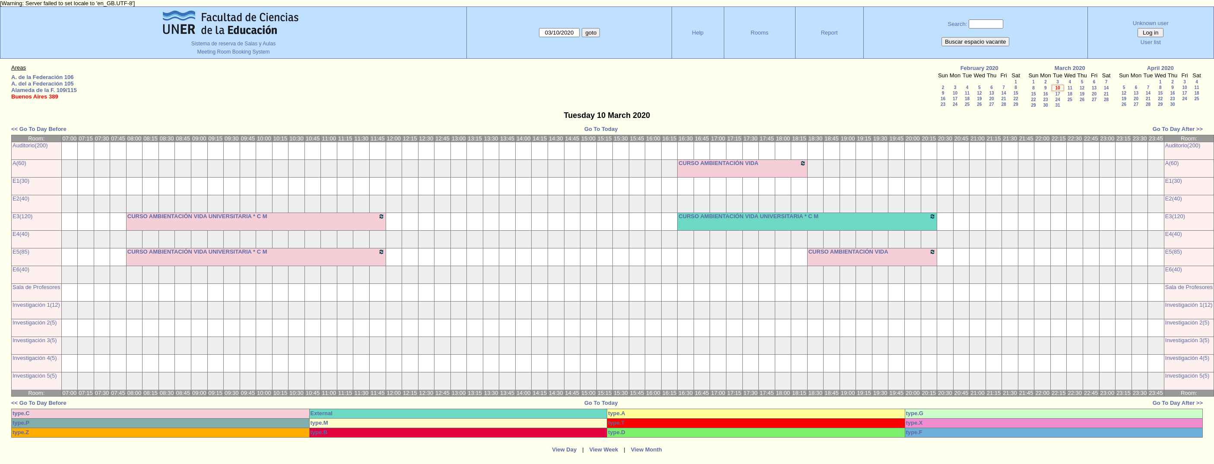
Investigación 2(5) (35, 322)
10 (955, 93)
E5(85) (21, 251)
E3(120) (22, 216)
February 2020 (979, 68)
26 (979, 104)
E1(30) (21, 181)
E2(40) (21, 198)
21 (1003, 98)
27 (991, 104)
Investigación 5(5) (35, 375)
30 (1045, 105)
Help (698, 32)
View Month (646, 449)
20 (991, 98)
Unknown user (1151, 23)
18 (967, 98)
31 (1057, 105)
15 (1015, 93)
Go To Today (601, 129)
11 (967, 93)
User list (1151, 42)
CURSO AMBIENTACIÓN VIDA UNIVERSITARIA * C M (742, 166)
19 (979, 98)
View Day (564, 449)
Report (829, 32)
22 (1015, 98)
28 (1003, 104)
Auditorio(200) (30, 145)
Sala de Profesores (36, 287)
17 (955, 98)
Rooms (759, 32)
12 (979, 93)
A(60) (19, 163)
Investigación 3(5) (35, 340)
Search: (957, 24)
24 (955, 104)
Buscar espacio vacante (975, 41)
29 (1015, 104)
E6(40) (21, 269)
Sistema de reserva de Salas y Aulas (233, 44)
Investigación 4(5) (35, 358)
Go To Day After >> (1178, 129)
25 (967, 104)
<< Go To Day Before (39, 129)
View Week (604, 449)
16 (943, 98)
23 (943, 104)
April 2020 (1160, 68)
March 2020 (1070, 68)
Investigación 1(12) (36, 305)
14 (1003, 93)
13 (991, 93)
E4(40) (21, 234)
